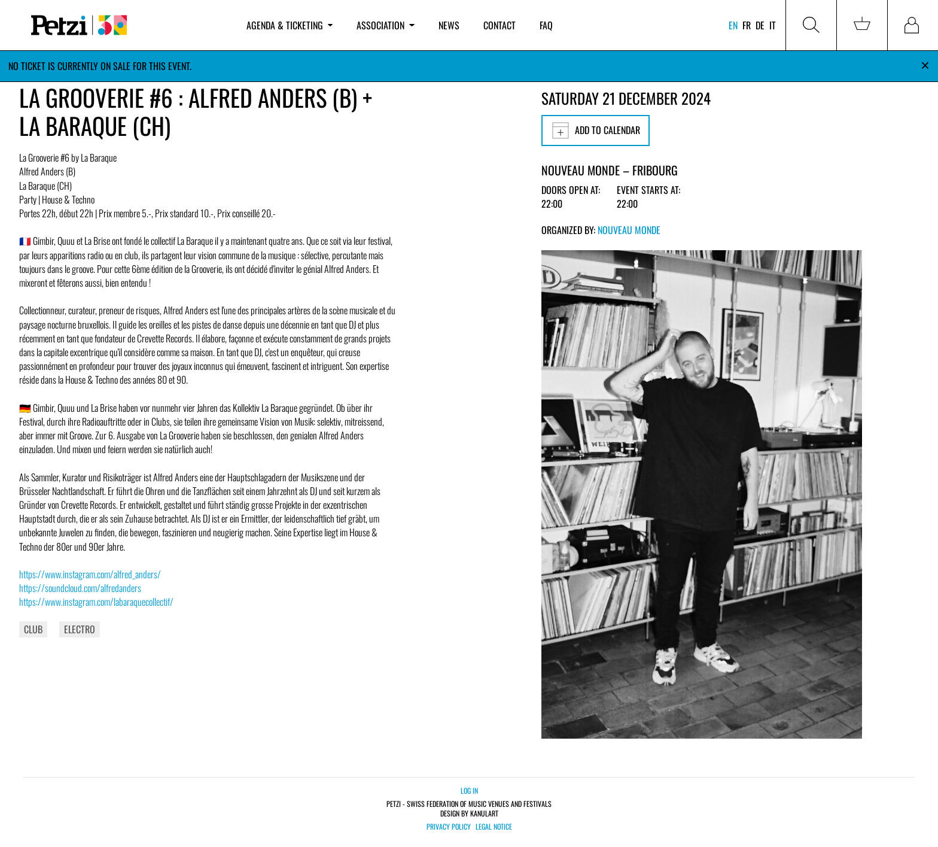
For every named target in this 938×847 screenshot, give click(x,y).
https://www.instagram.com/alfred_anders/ (90, 574)
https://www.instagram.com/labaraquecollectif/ (96, 601)
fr (746, 25)
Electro (79, 629)
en (733, 25)
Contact (499, 25)
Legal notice (494, 826)
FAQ (546, 25)
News (448, 25)
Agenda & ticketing (289, 25)
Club (33, 629)
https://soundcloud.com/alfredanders (80, 588)
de (760, 25)
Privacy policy (449, 826)
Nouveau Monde (629, 230)
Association (385, 25)
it (772, 25)
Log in (469, 790)
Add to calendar (595, 130)
